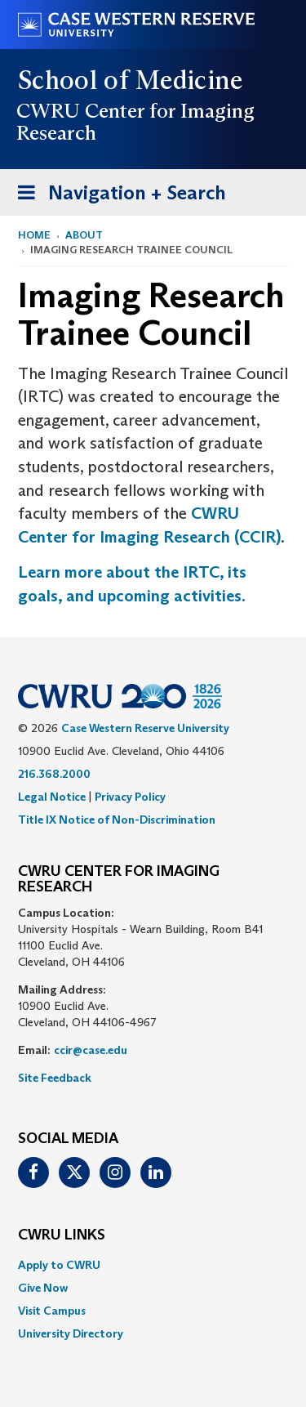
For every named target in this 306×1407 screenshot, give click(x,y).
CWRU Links (61, 1235)
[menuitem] (153, 1264)
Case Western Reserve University (145, 728)
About (84, 235)
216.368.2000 (54, 773)
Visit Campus (52, 1310)
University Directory (70, 1333)
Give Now (43, 1287)
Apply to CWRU (59, 1264)
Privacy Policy (130, 796)
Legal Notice (52, 796)
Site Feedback (54, 1077)
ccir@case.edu (90, 1050)
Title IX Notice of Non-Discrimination (116, 819)
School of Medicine (131, 80)
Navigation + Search (116, 196)
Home (34, 235)
